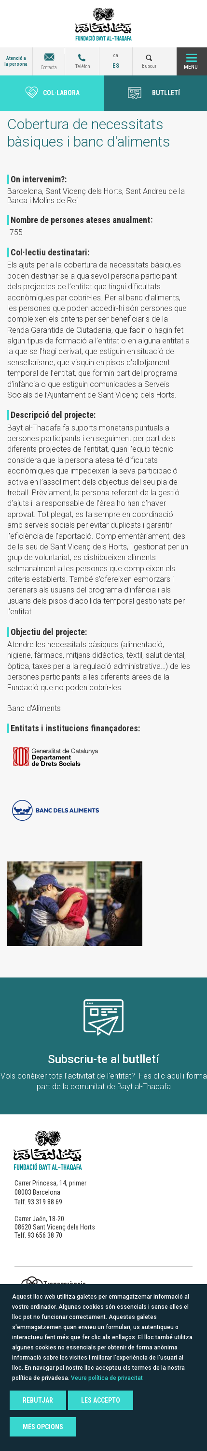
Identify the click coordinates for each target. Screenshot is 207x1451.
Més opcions (43, 1427)
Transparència (64, 1284)
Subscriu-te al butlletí (103, 1059)
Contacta (49, 67)
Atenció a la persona (16, 61)
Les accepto (100, 1400)
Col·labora (61, 93)
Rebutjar (38, 1400)
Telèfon (82, 66)
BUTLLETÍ (166, 93)
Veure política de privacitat (107, 1378)
